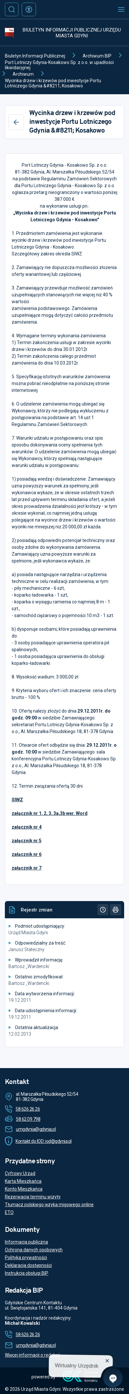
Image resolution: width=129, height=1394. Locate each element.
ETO (9, 1212)
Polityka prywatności (26, 1257)
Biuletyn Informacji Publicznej (35, 55)
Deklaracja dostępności (28, 1265)
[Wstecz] (16, 122)
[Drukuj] (115, 909)
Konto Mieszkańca (23, 1189)
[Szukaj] (11, 9)
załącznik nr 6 (26, 854)
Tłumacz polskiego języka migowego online (49, 1204)
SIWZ (17, 799)
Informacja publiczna (26, 1242)
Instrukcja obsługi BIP (26, 1273)
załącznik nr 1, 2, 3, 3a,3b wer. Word (50, 813)
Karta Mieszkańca (23, 1181)
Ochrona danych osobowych (34, 1249)
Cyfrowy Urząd (20, 1173)
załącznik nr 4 (26, 827)
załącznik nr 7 (26, 868)
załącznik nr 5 (26, 840)
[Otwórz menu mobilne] (121, 9)
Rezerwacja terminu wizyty (33, 1196)
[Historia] (103, 909)
